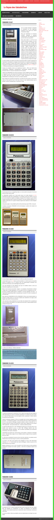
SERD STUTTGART (42, 91)
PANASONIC (41, 73)
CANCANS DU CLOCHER (43, 105)
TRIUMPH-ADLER (42, 102)
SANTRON (41, 87)
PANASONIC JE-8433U (8, 135)
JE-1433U (34, 195)
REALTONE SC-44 (42, 81)
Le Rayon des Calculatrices (15, 7)
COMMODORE (41, 38)
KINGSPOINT (41, 53)
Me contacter (4, 2)
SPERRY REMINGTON (43, 94)
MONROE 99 (41, 64)
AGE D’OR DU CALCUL (16, 12)
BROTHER (41, 31)
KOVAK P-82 (41, 54)
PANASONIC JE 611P (7, 22)
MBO (40, 60)
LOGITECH (41, 59)
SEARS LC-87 (41, 89)
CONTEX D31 (41, 39)
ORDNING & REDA (42, 72)
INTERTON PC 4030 (42, 49)
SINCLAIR (41, 93)
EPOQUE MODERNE (25, 12)
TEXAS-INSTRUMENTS (43, 98)
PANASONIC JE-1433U (8, 363)
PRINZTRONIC (41, 76)
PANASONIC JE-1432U (7, 229)
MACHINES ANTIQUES (6, 12)
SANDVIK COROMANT (43, 84)
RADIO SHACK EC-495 (43, 79)
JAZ (39, 50)
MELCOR (40, 62)
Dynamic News (48, 518)
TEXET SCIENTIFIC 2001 (43, 100)
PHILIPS (40, 74)
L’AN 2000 (40, 12)
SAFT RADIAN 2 (42, 83)
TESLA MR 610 (41, 97)
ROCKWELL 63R (42, 82)
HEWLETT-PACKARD (43, 47)
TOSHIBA (40, 101)
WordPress (43, 518)
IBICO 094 (41, 48)
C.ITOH (40, 33)
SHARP (40, 92)
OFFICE (40, 68)
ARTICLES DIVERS (42, 103)
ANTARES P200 (42, 24)
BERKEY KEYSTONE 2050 (43, 30)
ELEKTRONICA (41, 41)
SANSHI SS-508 (42, 86)
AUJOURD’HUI (33, 12)
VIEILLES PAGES (47, 12)
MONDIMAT (41, 63)
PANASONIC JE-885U (7, 477)
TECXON (40, 96)
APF (39, 25)
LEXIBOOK (41, 55)
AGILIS (40, 23)
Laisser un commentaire (7, 24)
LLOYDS (40, 58)
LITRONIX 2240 (42, 57)
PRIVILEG (40, 77)
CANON (40, 34)
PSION (40, 78)
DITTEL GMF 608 (42, 40)
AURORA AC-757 (42, 28)
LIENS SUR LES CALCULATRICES (7, 16)
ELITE (40, 43)
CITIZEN (40, 36)
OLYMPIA (40, 69)
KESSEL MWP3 (41, 52)
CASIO (40, 35)
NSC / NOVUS (41, 67)
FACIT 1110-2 (41, 44)
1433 (13, 280)
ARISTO (40, 26)
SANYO (40, 88)
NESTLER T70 (41, 65)
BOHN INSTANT (42, 29)
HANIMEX (41, 45)
